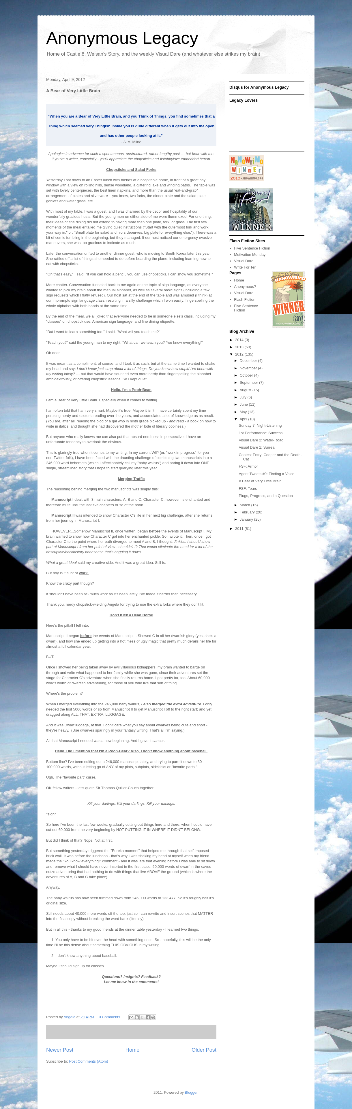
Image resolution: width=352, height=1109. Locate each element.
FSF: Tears (248, 488)
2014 (240, 340)
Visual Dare (243, 261)
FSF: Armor (248, 466)
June (244, 404)
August (246, 390)
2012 (240, 354)
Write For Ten (245, 267)
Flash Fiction (244, 299)
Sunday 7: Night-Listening (260, 425)
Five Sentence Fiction (252, 248)
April (244, 419)
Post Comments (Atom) (88, 1061)
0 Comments (109, 1017)
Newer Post (59, 1050)
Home (133, 1050)
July (244, 397)
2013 (240, 347)
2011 (240, 528)
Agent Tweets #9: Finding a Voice (266, 474)
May (244, 412)
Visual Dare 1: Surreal (257, 447)
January (247, 519)
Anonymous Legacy (122, 38)
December (249, 360)
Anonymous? (245, 286)
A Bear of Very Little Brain (260, 481)
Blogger (191, 1092)
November (249, 368)
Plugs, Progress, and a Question (266, 496)
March (245, 505)
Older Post (204, 1050)
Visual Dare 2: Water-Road (261, 440)
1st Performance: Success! (261, 433)
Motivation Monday (249, 254)
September (249, 382)
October (247, 375)
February (248, 512)
